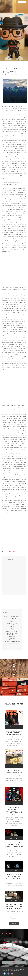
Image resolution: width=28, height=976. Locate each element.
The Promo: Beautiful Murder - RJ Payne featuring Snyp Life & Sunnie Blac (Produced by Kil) (14, 811)
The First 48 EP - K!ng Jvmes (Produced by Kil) (14, 771)
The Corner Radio (12, 633)
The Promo (12, 638)
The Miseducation (12, 635)
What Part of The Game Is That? (12, 641)
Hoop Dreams (12, 618)
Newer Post (4, 602)
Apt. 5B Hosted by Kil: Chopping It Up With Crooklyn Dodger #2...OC (14, 844)
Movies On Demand (12, 623)
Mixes (12, 621)
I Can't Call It (12, 551)
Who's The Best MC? (11, 643)
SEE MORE (13, 923)
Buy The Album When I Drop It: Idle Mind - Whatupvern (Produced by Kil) (14, 733)
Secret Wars (12, 630)
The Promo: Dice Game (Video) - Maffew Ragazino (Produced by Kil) (14, 877)
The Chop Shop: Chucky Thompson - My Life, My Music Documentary (14, 906)
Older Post (23, 602)
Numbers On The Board (12, 625)
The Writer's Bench (12, 639)
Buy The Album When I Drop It (12, 616)
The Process (12, 636)
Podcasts (11, 626)
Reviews (18, 551)
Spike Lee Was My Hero (12, 631)
